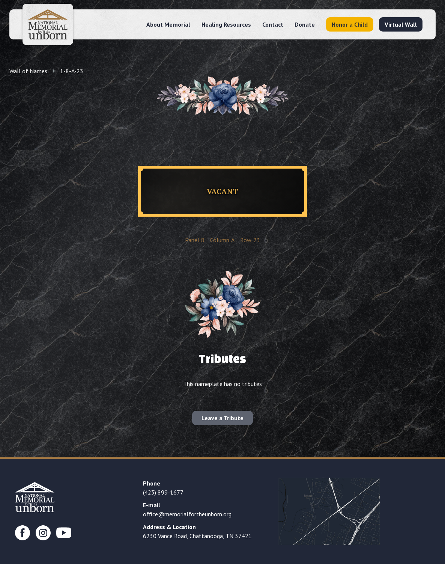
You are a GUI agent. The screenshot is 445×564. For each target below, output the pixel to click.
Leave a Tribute (222, 418)
